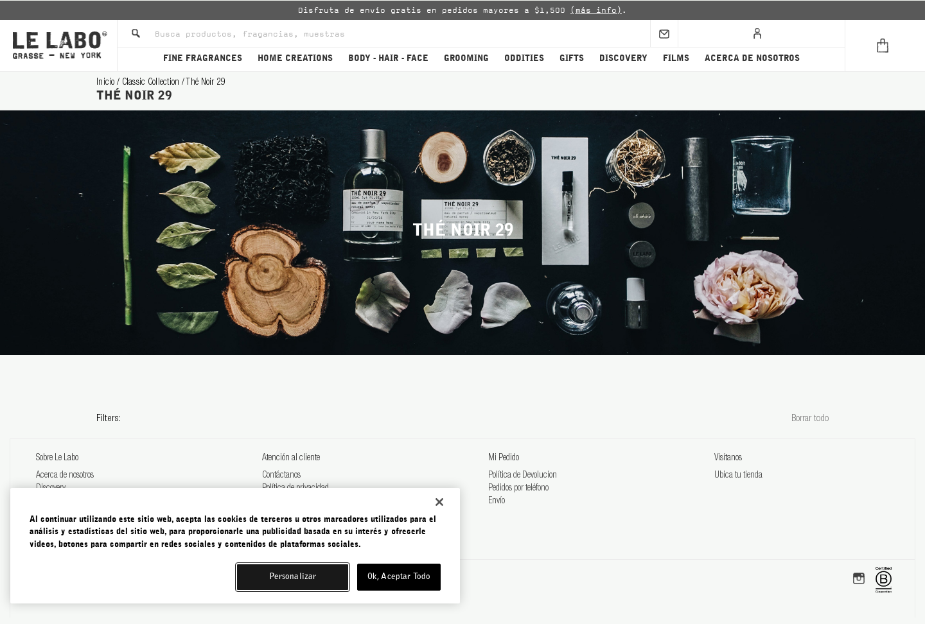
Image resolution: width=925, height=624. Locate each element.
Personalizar (293, 577)
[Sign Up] (664, 33)
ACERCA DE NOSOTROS (752, 59)
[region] (235, 545)
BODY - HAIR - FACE (388, 59)
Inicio (106, 82)
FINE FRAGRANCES (202, 59)
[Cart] (885, 45)
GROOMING (466, 59)
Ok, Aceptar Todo (398, 577)
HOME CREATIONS (295, 59)
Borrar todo (810, 419)
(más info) (596, 10)
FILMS (676, 59)
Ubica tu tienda (738, 475)
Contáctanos (281, 475)
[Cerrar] (439, 502)
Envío (496, 501)
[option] (462, 10)
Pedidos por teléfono (518, 488)
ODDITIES (524, 59)
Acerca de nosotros (65, 475)
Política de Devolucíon (522, 475)
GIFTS (571, 59)
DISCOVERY (623, 59)
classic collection (152, 82)
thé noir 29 (205, 82)
